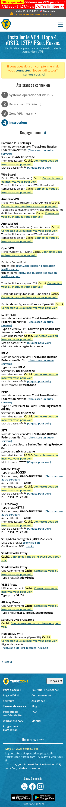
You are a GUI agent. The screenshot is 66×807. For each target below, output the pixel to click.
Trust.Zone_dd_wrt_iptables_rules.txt (24, 647)
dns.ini (30, 546)
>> (49, 6)
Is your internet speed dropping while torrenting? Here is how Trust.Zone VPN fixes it (34, 756)
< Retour (6, 661)
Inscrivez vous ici (33, 74)
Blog (34, 706)
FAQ (34, 711)
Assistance (38, 701)
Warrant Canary (13, 721)
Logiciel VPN (11, 695)
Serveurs (8, 701)
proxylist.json (31, 542)
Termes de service (14, 706)
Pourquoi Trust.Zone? (45, 690)
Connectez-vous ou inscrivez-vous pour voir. (29, 162)
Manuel (36, 721)
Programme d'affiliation (10, 727)
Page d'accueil (12, 690)
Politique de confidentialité (12, 713)
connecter (23, 70)
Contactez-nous (41, 695)
